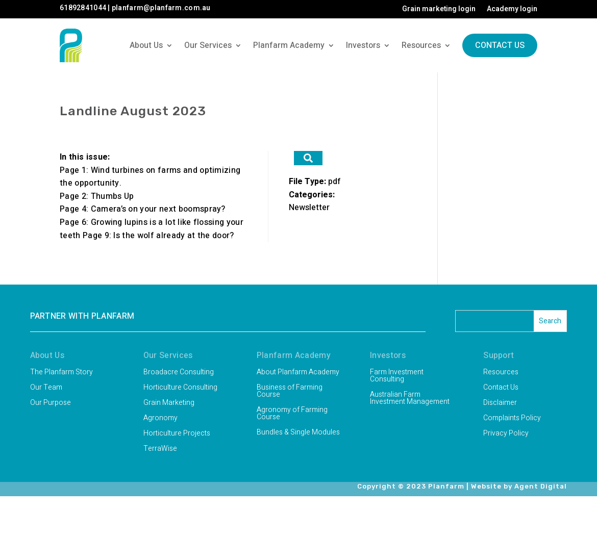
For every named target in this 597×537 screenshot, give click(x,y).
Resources (421, 45)
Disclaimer (500, 403)
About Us (146, 45)
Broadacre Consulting (178, 373)
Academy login (512, 10)
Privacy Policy (506, 434)
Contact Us (500, 45)
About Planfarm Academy (298, 373)
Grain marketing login (439, 10)
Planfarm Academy (289, 45)
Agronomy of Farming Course (292, 414)
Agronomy (160, 419)
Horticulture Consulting (180, 388)
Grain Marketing (168, 403)
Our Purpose (50, 403)
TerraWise (160, 449)
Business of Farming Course (289, 392)
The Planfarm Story (61, 373)
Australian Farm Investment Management (410, 399)
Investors (363, 45)
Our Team (46, 388)
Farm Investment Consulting (397, 377)
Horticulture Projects (176, 434)
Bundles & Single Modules (298, 433)
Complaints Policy (512, 419)
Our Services (208, 45)
